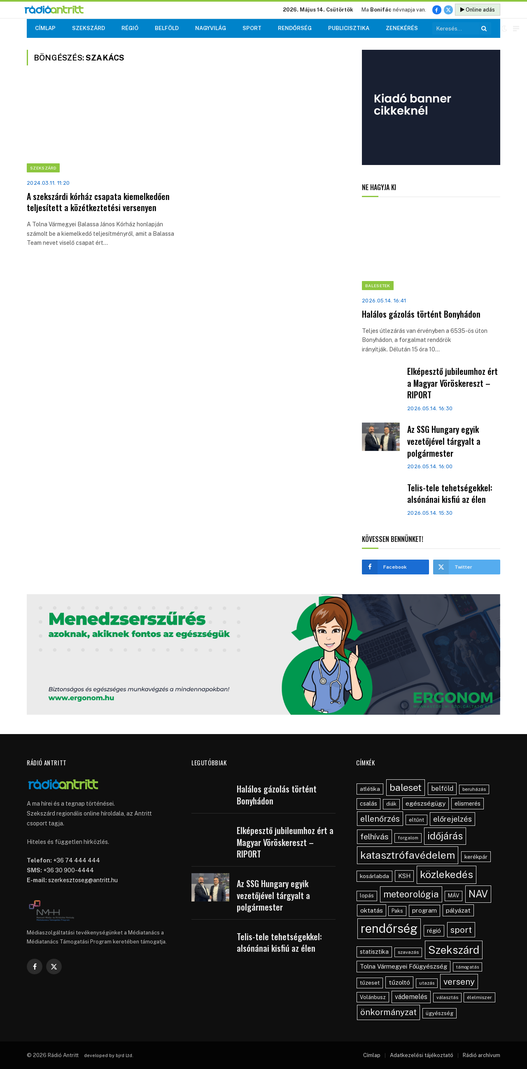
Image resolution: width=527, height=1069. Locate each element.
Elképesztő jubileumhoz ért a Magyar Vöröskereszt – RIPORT (452, 383)
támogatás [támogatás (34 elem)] (467, 966)
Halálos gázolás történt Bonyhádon (421, 314)
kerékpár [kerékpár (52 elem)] (475, 856)
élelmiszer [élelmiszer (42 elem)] (479, 997)
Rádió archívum (481, 1055)
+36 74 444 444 (76, 860)
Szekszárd (88, 28)
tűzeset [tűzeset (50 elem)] (370, 982)
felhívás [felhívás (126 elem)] (374, 836)
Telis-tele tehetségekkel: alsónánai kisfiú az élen (449, 493)
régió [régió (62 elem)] (434, 930)
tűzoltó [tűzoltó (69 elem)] (399, 982)
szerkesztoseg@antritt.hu (83, 880)
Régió (129, 28)
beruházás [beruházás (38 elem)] (474, 789)
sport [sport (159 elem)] (461, 930)
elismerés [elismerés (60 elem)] (467, 803)
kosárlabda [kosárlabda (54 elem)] (374, 876)
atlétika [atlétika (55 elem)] (370, 788)
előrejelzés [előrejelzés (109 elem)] (452, 819)
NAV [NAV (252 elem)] (478, 893)
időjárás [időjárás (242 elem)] (445, 835)
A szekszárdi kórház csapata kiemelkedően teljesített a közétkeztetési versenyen (98, 202)
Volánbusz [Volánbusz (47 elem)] (373, 997)
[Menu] (516, 28)
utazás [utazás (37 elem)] (426, 983)
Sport (252, 28)
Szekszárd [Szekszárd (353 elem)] (453, 950)
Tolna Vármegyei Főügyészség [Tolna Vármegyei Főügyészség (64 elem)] (403, 966)
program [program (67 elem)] (424, 910)
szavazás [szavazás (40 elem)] (408, 952)
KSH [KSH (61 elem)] (404, 875)
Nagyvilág (210, 28)
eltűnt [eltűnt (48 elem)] (416, 820)
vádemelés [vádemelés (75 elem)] (411, 997)
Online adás (477, 10)
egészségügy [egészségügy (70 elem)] (425, 803)
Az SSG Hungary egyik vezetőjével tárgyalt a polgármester (443, 441)
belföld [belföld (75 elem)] (442, 788)
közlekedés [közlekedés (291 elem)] (446, 874)
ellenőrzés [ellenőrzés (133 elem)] (380, 818)
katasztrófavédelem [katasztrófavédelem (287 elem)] (407, 855)
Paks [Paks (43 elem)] (397, 911)
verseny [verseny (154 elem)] (459, 981)
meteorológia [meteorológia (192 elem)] (411, 894)
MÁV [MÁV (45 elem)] (453, 895)
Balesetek (377, 285)
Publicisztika (348, 28)
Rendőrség (295, 28)
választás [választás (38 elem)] (447, 997)
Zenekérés (402, 28)
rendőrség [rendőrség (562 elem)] (389, 928)
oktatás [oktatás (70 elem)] (371, 910)
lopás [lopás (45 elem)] (367, 895)
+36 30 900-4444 (68, 870)
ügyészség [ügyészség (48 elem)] (439, 1013)
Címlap (45, 28)
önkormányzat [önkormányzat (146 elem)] (388, 1012)
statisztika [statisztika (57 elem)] (374, 951)
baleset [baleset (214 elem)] (405, 787)
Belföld (167, 28)
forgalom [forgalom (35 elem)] (408, 837)
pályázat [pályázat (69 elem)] (458, 910)
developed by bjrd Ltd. (108, 1055)
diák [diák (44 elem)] (391, 804)
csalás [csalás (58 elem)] (368, 803)
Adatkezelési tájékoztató (421, 1055)
